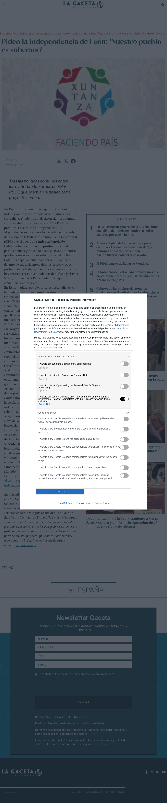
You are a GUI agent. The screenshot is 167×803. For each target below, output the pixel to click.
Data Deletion (65, 503)
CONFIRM (60, 491)
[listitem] (84, 356)
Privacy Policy (102, 503)
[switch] (124, 364)
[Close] (140, 300)
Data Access (83, 503)
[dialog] (83, 401)
